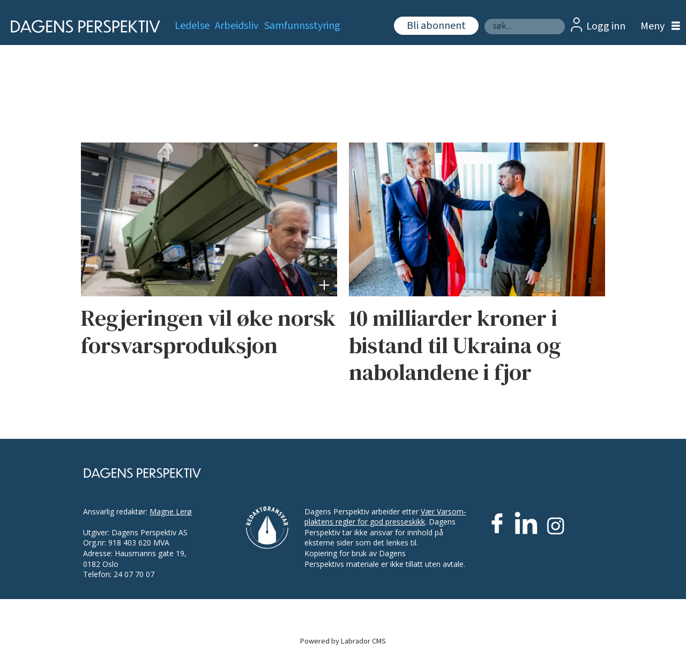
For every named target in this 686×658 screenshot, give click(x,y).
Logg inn (605, 26)
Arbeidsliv (236, 25)
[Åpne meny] (657, 26)
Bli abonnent (436, 25)
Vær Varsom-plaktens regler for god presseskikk (385, 516)
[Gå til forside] (81, 27)
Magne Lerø (171, 511)
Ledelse (192, 25)
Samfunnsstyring (302, 25)
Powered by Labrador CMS (343, 641)
